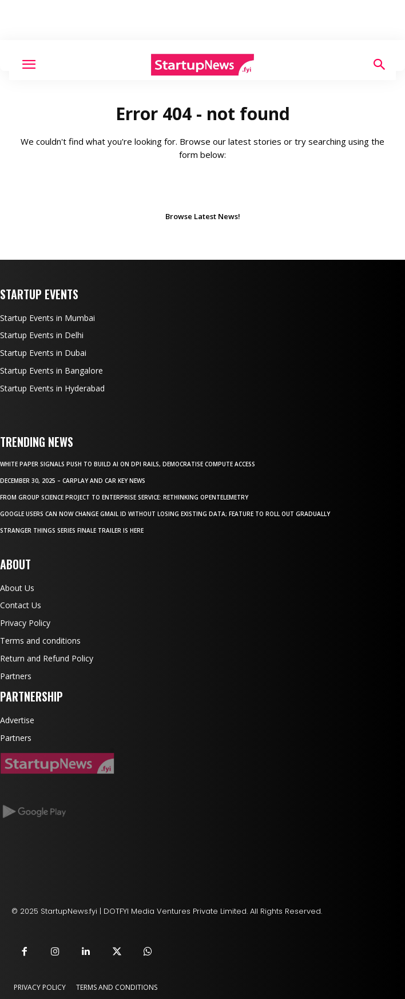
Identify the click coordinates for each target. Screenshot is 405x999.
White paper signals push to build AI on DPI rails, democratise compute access (127, 464)
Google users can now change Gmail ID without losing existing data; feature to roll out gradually (165, 514)
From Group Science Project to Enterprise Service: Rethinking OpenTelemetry (124, 497)
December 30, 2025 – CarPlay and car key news (72, 481)
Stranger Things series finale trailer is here (72, 530)
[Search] (380, 64)
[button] (28, 64)
